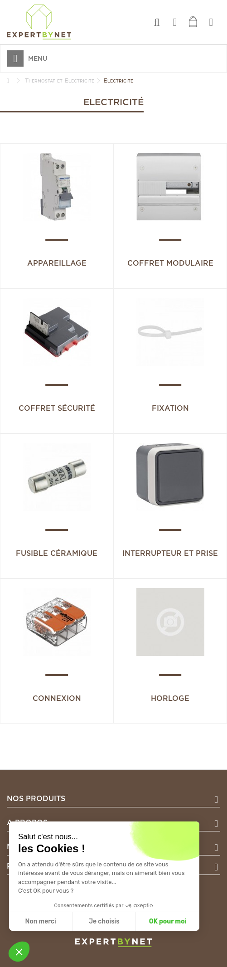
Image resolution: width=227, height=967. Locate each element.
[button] (19, 951)
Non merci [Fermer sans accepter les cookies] (40, 921)
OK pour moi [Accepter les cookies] (168, 921)
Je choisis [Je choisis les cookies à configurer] (104, 921)
